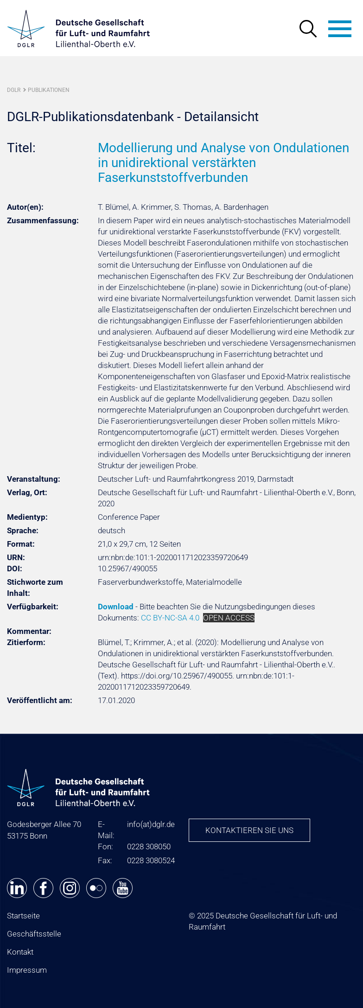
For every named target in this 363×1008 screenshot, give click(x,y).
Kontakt (20, 951)
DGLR (13, 90)
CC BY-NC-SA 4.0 (170, 617)
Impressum (27, 970)
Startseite (23, 915)
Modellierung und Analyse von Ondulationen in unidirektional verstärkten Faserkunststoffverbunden (223, 162)
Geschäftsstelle (34, 933)
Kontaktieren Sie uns (249, 830)
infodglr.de (151, 824)
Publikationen (49, 90)
